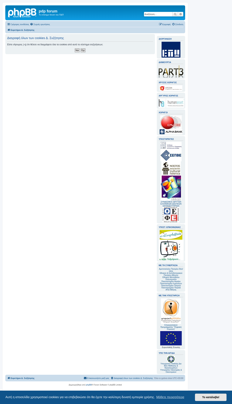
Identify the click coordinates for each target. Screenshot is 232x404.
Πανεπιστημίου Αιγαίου (170, 281)
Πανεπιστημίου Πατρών (171, 286)
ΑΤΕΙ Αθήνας (170, 290)
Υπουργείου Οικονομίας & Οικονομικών (171, 371)
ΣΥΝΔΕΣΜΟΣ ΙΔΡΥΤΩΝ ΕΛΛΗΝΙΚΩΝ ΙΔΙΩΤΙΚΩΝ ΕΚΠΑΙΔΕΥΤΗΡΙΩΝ (170, 204)
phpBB (89, 385)
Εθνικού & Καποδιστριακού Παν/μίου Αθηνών (171, 274)
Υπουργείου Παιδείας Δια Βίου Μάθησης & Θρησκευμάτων (171, 366)
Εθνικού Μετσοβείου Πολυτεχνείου (170, 278)
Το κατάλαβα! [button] (210, 397)
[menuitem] (40, 24)
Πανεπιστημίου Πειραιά (171, 288)
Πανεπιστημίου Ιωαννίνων (171, 283)
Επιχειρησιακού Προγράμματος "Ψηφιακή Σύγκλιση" (171, 314)
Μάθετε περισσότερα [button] (170, 397)
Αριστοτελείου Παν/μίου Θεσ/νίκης (171, 270)
